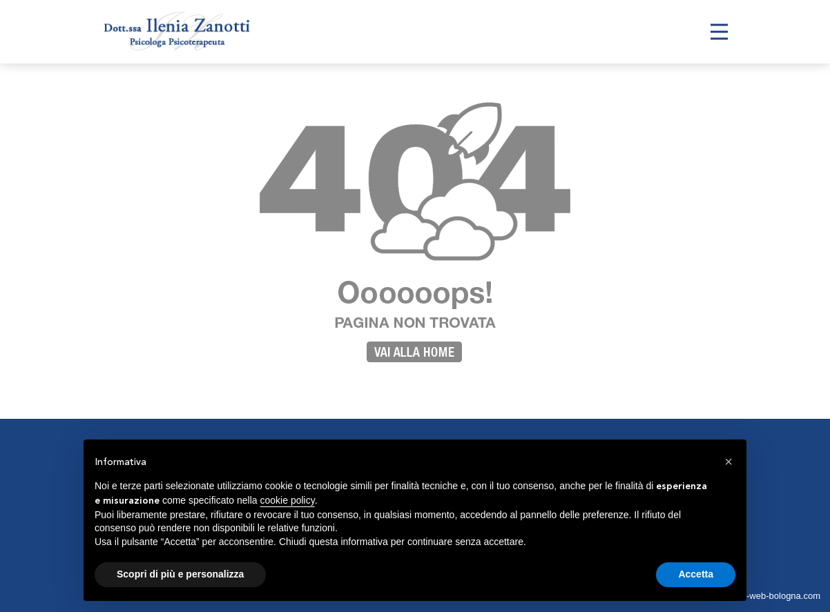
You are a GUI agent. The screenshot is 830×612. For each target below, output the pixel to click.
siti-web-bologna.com (777, 596)
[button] (728, 462)
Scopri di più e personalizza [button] (180, 574)
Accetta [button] (695, 574)
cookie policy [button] (287, 500)
